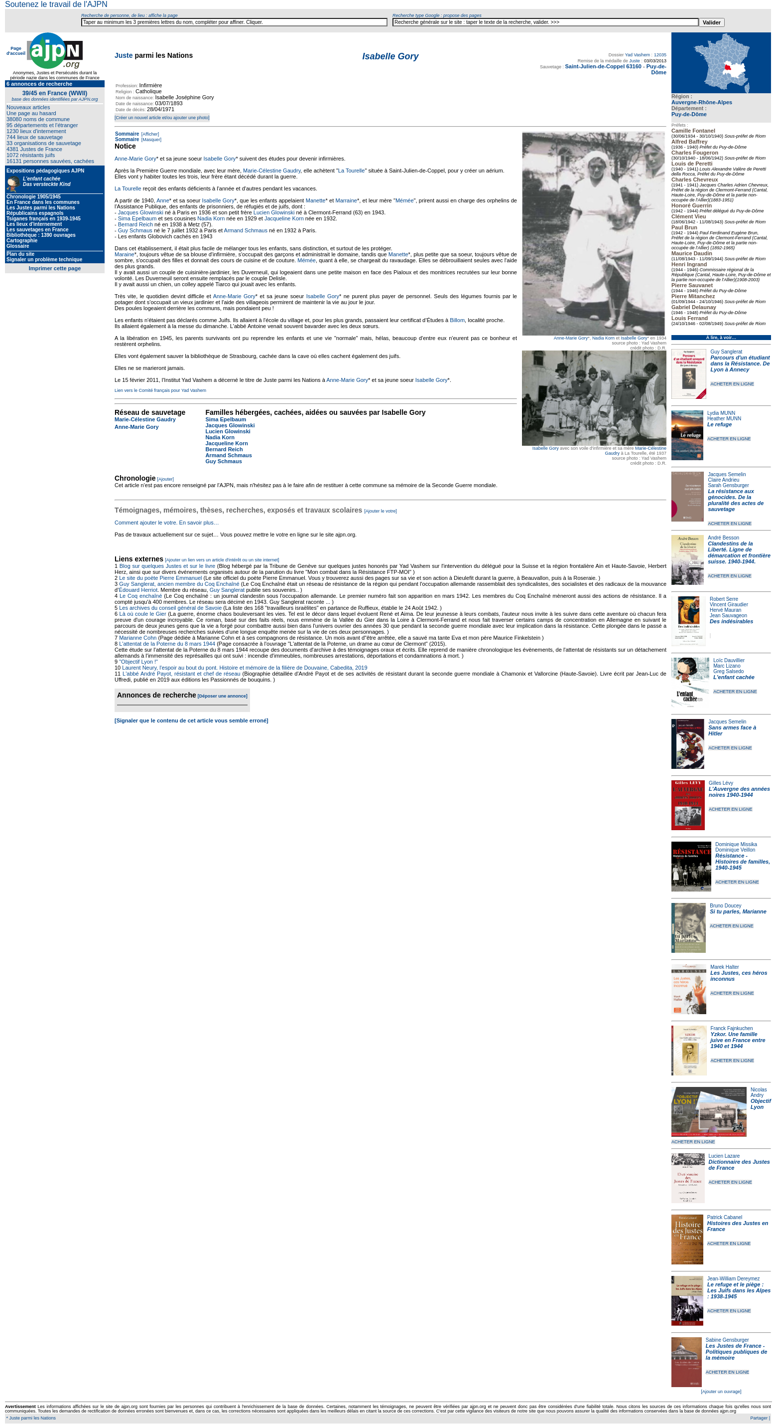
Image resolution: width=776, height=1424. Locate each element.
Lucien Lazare (724, 1156)
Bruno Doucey (725, 905)
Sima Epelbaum (137, 218)
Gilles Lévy (721, 783)
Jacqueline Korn (284, 218)
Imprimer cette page (55, 268)
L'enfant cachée (734, 677)
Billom (457, 320)
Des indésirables (731, 621)
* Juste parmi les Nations (30, 1418)
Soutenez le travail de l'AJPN (56, 4)
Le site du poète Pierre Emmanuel (160, 578)
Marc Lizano (726, 666)
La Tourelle (351, 171)
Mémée (404, 200)
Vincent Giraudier (729, 604)
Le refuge (719, 424)
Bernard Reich (135, 224)
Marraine (346, 200)
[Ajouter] (165, 479)
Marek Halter (724, 967)
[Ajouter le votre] (380, 511)
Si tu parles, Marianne (738, 911)
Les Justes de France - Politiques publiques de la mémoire (736, 1352)
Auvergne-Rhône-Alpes (701, 102)
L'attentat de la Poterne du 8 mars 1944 (167, 644)
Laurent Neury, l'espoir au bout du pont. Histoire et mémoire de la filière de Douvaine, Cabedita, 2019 (244, 668)
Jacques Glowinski (140, 212)
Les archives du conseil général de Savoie (170, 608)
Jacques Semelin (727, 474)
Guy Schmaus (135, 230)
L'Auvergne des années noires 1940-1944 (739, 792)
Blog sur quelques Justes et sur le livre (168, 566)
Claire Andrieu (723, 480)
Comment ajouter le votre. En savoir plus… (167, 523)
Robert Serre (724, 599)
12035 (660, 54)
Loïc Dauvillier (729, 660)
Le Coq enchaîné (141, 596)
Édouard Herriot (138, 590)
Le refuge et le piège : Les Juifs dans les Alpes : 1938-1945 (739, 1290)
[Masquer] (150, 139)
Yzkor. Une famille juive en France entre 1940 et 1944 (738, 1040)
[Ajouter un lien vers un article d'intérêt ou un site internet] (222, 559)
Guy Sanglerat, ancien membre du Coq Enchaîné (179, 584)
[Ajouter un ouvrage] (721, 1391)
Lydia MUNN (721, 413)
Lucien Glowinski (274, 212)
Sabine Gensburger (727, 1340)
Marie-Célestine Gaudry (271, 171)
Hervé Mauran (725, 610)
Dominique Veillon (735, 850)
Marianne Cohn (137, 638)
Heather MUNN (724, 418)
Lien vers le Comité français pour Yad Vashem (160, 390)
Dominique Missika (736, 844)
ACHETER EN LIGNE (732, 383)
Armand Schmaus (245, 230)
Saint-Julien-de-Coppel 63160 (603, 66)
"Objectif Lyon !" (138, 662)
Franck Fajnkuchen (732, 1028)
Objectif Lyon (761, 1104)
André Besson (723, 537)
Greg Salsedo (728, 671)
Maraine (124, 254)
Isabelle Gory (634, 338)
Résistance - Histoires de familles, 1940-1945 (742, 862)
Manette (316, 200)
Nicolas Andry (759, 1092)
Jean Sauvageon (728, 615)
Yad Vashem (637, 54)
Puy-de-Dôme (689, 114)
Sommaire (127, 134)
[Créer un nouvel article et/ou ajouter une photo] (162, 117)
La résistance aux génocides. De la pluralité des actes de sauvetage (736, 500)
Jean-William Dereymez (733, 1278)
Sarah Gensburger (728, 485)
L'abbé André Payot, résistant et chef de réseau (182, 674)
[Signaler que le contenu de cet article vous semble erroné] (191, 720)
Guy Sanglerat (726, 352)
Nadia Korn (603, 338)
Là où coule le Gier (143, 614)
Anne (162, 200)
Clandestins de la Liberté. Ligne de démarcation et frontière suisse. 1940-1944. (739, 552)
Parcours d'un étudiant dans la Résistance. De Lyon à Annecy (740, 363)
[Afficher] (149, 134)
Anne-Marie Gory (571, 338)
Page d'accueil (15, 51)
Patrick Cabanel (725, 1217)
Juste (124, 55)
